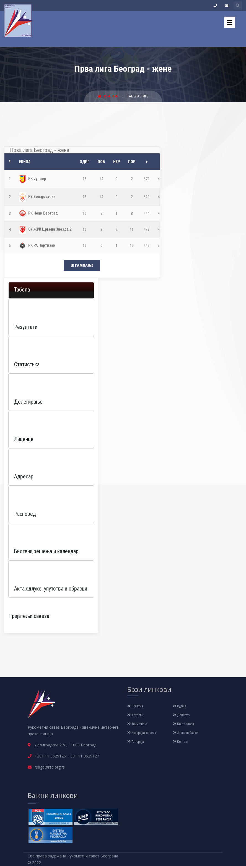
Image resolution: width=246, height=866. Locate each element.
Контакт (180, 742)
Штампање (82, 265)
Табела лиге (137, 96)
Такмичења (137, 724)
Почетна (108, 96)
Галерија (135, 742)
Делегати (181, 715)
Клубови (135, 715)
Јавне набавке (185, 733)
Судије (179, 706)
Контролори (183, 724)
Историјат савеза (141, 733)
